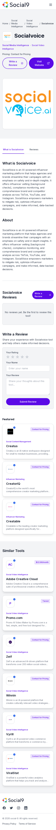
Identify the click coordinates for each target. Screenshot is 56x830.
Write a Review (16, 63)
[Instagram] (18, 808)
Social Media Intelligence (17, 23)
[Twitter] (11, 808)
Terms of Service (27, 823)
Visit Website (42, 63)
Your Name (12, 362)
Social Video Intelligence (32, 23)
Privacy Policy (9, 823)
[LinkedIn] (25, 808)
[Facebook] (4, 808)
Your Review (12, 375)
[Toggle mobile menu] (51, 5)
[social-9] (15, 5)
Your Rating (12, 352)
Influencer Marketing (15, 479)
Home (5, 23)
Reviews (34, 149)
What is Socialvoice (13, 149)
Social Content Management (18, 441)
